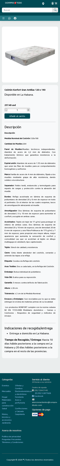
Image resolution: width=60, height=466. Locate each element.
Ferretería (19, 397)
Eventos (5, 385)
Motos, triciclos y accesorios (7, 417)
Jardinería (6, 423)
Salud (4, 408)
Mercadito (6, 391)
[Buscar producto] (27, 10)
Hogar (4, 397)
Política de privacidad (11, 436)
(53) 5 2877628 (41, 393)
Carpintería (20, 414)
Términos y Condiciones (12, 442)
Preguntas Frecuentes (11, 439)
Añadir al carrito (17, 116)
